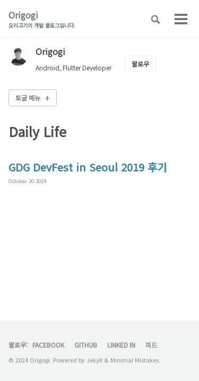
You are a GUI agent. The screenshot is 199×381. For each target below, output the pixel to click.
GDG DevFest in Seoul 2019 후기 (87, 167)
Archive (116, 19)
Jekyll (94, 360)
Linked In (121, 344)
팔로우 (140, 63)
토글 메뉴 (27, 97)
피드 (151, 344)
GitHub (85, 344)
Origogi (41, 18)
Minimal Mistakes (134, 360)
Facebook (48, 344)
